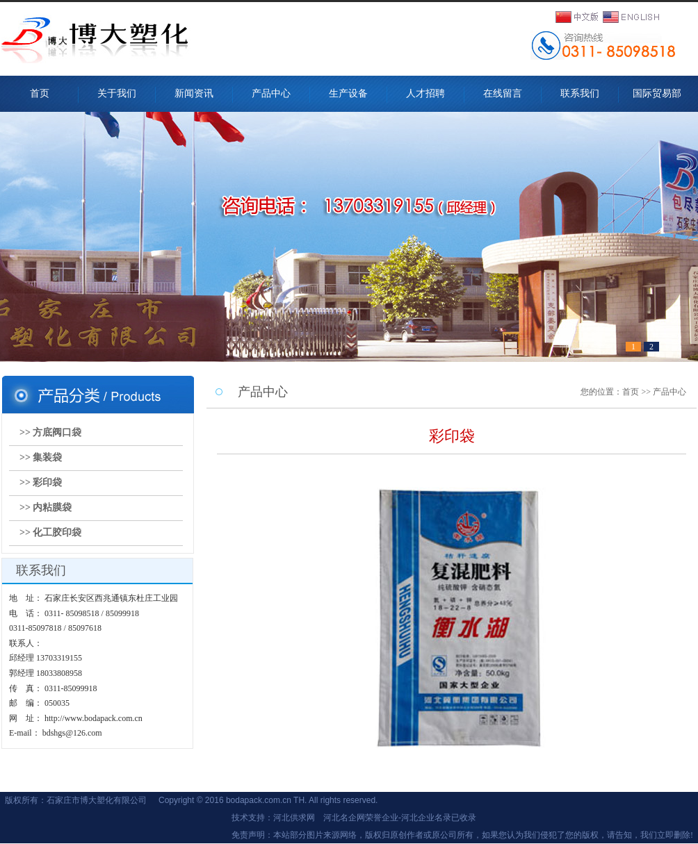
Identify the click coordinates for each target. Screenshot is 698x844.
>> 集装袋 (40, 457)
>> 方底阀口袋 (50, 432)
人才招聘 (425, 93)
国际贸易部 (662, 93)
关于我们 (116, 93)
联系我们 (579, 93)
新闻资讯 (193, 93)
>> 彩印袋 (40, 482)
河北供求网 (294, 817)
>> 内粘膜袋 (45, 507)
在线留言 (502, 93)
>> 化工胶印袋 (50, 532)
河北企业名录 (426, 817)
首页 (39, 93)
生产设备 (348, 93)
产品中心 (271, 93)
